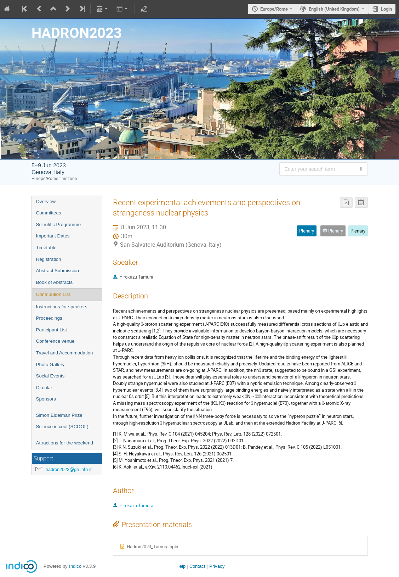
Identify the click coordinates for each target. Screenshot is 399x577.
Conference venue (55, 341)
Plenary (357, 231)
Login (386, 9)
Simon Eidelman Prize (59, 415)
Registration (48, 259)
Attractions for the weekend (64, 443)
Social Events (50, 376)
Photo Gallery (50, 364)
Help (181, 566)
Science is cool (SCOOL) (62, 426)
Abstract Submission (57, 270)
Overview (46, 201)
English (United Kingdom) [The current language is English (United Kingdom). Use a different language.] (334, 9)
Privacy (217, 566)
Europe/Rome (274, 9)
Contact (197, 566)
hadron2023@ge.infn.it (69, 469)
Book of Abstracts (54, 282)
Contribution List (53, 294)
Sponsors (46, 399)
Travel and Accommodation (64, 352)
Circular (44, 387)
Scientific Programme (58, 224)
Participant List (51, 329)
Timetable (46, 247)
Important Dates (53, 236)
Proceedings (49, 318)
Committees (48, 212)
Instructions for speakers (61, 306)
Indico (75, 566)
